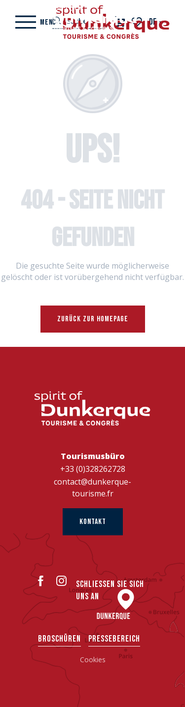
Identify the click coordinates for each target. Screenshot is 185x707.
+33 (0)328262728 (92, 468)
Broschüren (59, 639)
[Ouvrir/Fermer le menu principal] (35, 22)
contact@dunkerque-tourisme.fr (92, 487)
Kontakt (92, 521)
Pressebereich (114, 639)
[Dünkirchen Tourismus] (93, 17)
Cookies (93, 659)
